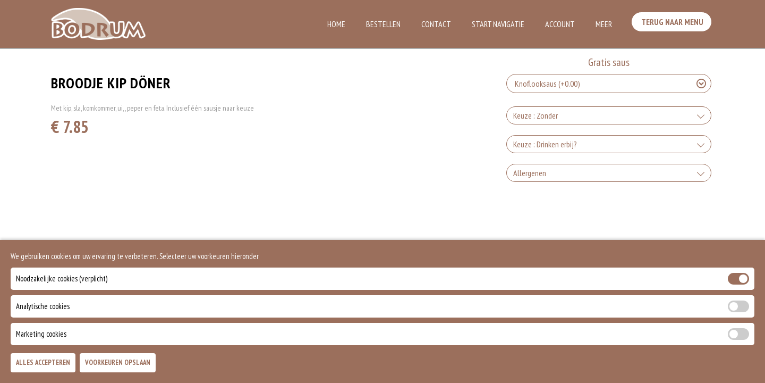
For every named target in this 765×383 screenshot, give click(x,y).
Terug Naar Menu (674, 23)
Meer (604, 24)
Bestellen (383, 24)
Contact (436, 24)
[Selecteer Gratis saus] (608, 83)
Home (336, 24)
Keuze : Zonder (535, 115)
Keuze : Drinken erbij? (545, 144)
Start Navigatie (498, 24)
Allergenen (529, 173)
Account (560, 24)
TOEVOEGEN (620, 366)
